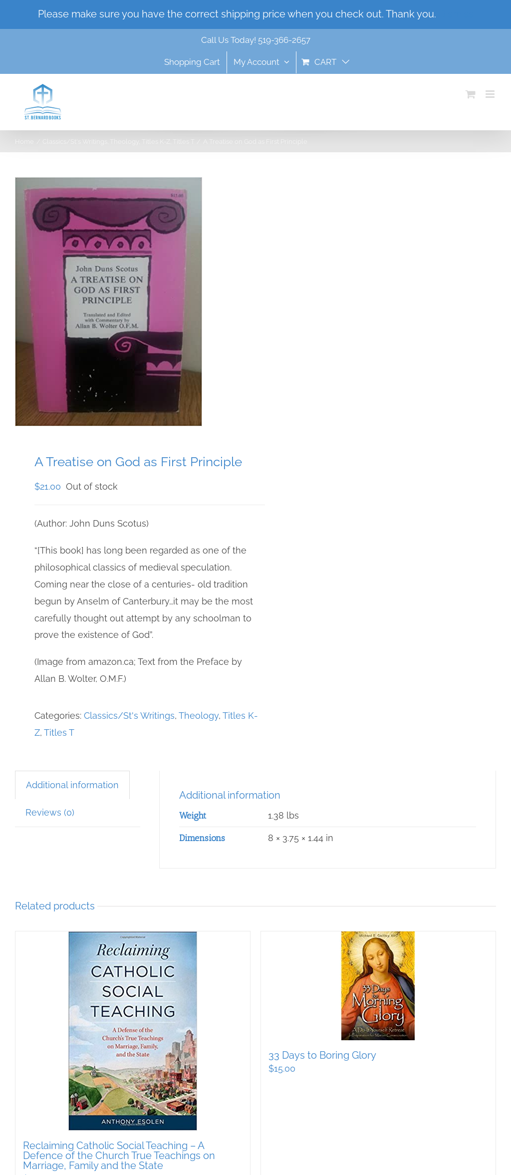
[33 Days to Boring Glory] (378, 985)
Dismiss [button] (456, 14)
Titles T (59, 732)
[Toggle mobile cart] (471, 94)
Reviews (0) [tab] (49, 812)
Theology (199, 715)
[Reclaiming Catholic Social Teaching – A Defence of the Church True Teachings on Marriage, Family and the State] (132, 1031)
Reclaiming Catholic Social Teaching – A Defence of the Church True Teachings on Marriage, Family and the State (119, 1156)
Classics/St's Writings (129, 715)
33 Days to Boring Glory (322, 1055)
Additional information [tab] (72, 785)
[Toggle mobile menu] (491, 94)
